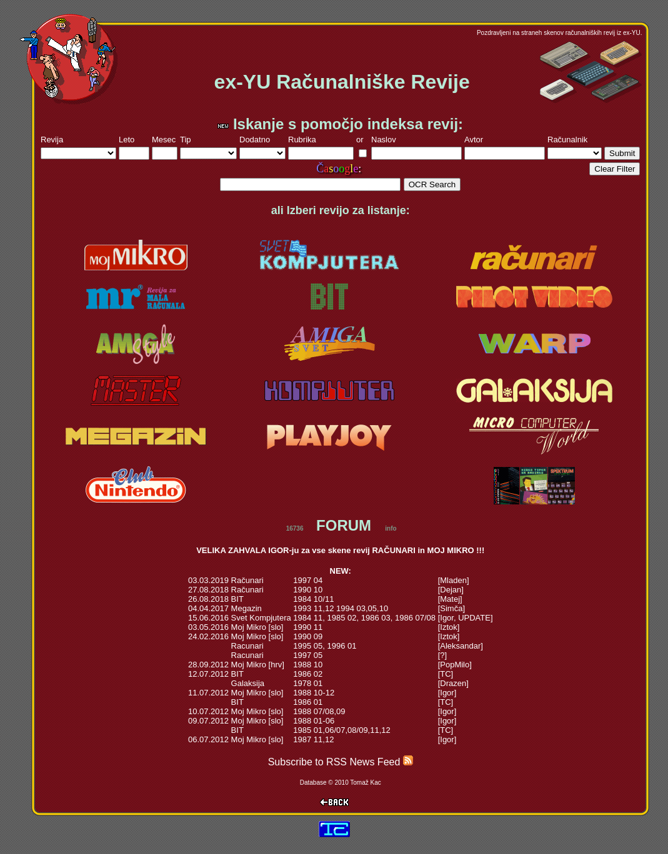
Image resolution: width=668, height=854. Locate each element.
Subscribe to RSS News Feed (340, 762)
